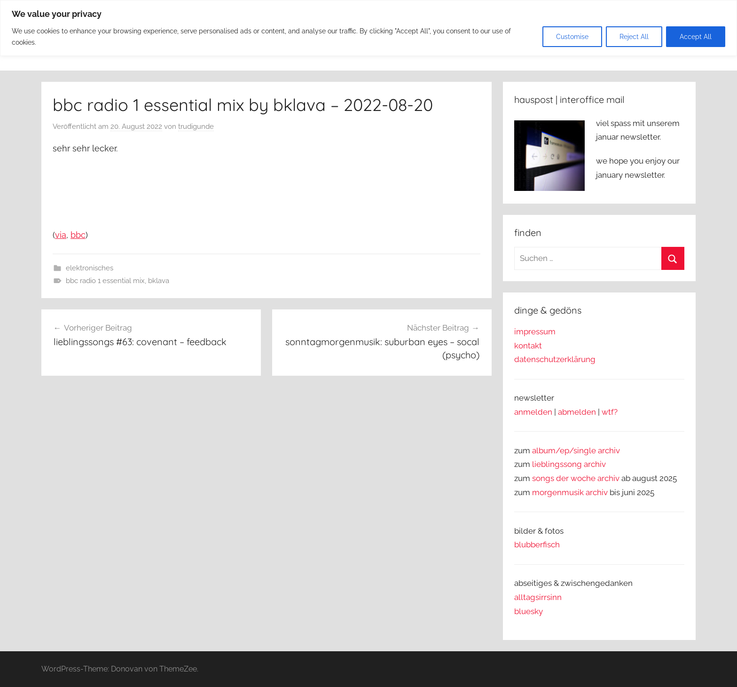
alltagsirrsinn (538, 597)
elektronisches (89, 268)
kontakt (528, 345)
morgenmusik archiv (570, 492)
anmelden (533, 412)
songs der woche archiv (575, 478)
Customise (572, 36)
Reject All (634, 36)
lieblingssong (558, 464)
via (60, 235)
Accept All (696, 36)
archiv (595, 464)
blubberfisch (537, 544)
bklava (158, 280)
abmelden (577, 412)
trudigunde (196, 126)
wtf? (610, 412)
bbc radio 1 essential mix (105, 280)
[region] (368, 28)
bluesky (528, 611)
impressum (535, 331)
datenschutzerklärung (555, 359)
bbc (78, 235)
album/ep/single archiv (576, 450)
